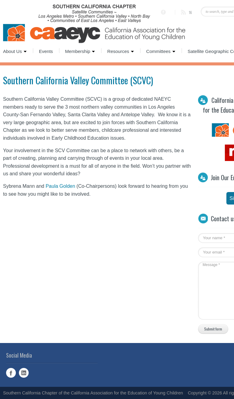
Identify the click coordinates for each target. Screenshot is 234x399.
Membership (77, 51)
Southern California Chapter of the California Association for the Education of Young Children (93, 392)
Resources (117, 51)
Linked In (24, 373)
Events (46, 51)
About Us (15, 51)
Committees (158, 51)
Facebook (11, 373)
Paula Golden (60, 186)
